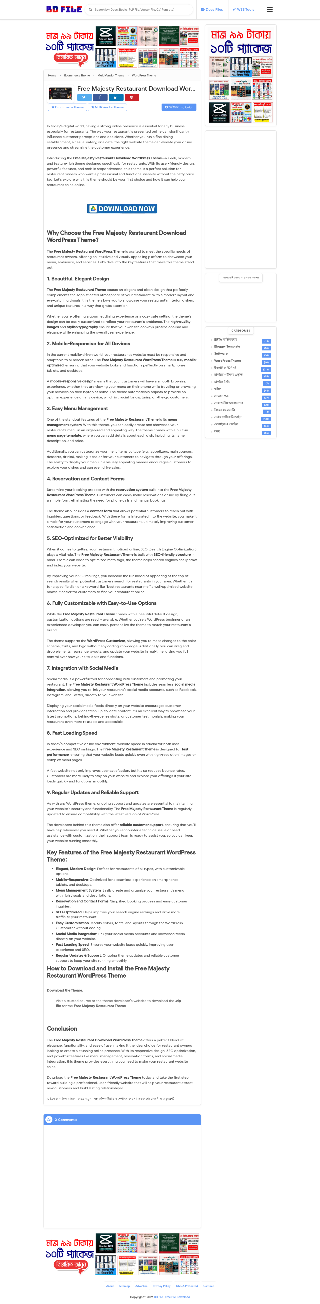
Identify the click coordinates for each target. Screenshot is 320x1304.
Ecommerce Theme (68, 107)
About (110, 1286)
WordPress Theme (227, 361)
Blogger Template (227, 346)
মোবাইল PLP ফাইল (226, 424)
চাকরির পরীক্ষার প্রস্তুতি (228, 375)
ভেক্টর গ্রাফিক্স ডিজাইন (227, 417)
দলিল (217, 389)
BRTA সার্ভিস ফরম (225, 340)
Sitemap (124, 1286)
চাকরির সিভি (222, 382)
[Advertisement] (241, 199)
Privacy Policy (162, 1286)
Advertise (141, 1286)
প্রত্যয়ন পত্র (221, 396)
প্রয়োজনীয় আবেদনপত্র (228, 403)
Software (221, 354)
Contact (209, 1286)
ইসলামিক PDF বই (225, 368)
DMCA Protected (187, 1286)
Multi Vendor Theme (107, 107)
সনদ (217, 431)
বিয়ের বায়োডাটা (224, 410)
